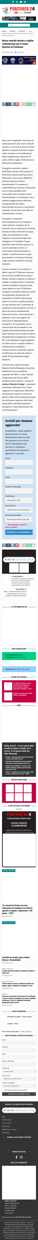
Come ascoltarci (6, 1123)
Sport (19, 705)
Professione (10, 496)
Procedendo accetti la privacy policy (16, 525)
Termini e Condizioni (27, 1238)
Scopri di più (9, 1213)
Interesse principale (13, 515)
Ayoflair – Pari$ (12, 1024)
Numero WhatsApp (13, 486)
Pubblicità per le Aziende (9, 1129)
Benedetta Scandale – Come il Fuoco (19, 1017)
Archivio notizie (6, 1120)
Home (3, 1117)
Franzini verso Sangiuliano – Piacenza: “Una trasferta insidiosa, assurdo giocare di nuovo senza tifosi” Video (18, 767)
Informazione (6, 1126)
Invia (24, 657)
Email (7, 477)
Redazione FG (20, 52)
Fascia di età (10, 505)
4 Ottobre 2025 (8, 916)
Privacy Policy (18, 1238)
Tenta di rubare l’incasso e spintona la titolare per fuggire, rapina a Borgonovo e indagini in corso (18, 985)
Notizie (12, 31)
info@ (12, 1210)
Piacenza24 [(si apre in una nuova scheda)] (25, 669)
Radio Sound (17, 669)
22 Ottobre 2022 (8, 52)
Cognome (9, 468)
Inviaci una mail (26, 1031)
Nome (7, 458)
